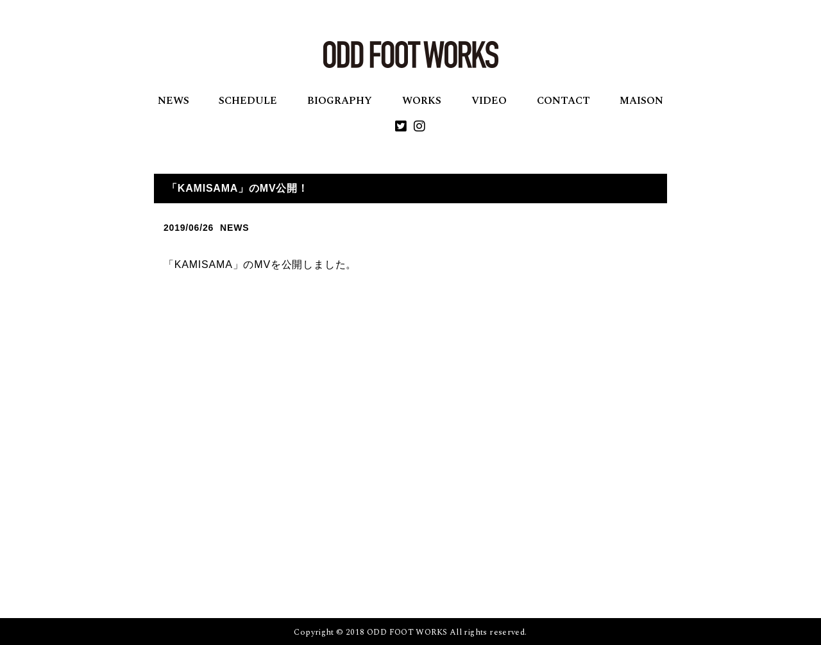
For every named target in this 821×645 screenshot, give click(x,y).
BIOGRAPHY (339, 100)
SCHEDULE (248, 100)
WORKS (421, 100)
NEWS (173, 100)
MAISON (641, 100)
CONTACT (563, 100)
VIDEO (489, 100)
